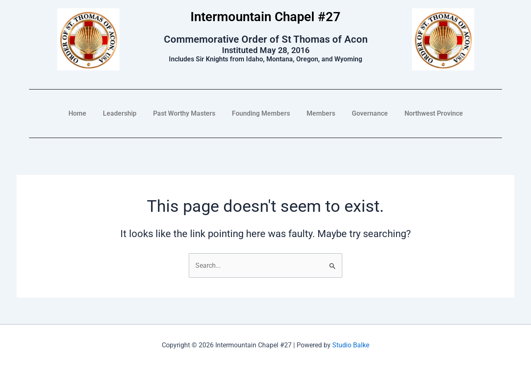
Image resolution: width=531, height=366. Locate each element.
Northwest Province (433, 113)
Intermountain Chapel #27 (265, 16)
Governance (370, 113)
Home (77, 113)
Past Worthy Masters (184, 113)
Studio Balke (350, 345)
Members (321, 113)
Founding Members (261, 113)
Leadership (119, 113)
